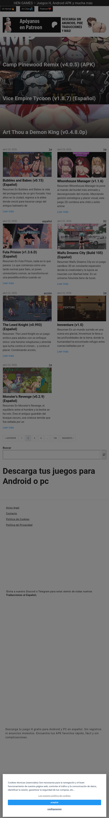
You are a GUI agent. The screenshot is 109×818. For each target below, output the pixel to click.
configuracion (54, 809)
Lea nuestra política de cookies (54, 795)
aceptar (54, 802)
